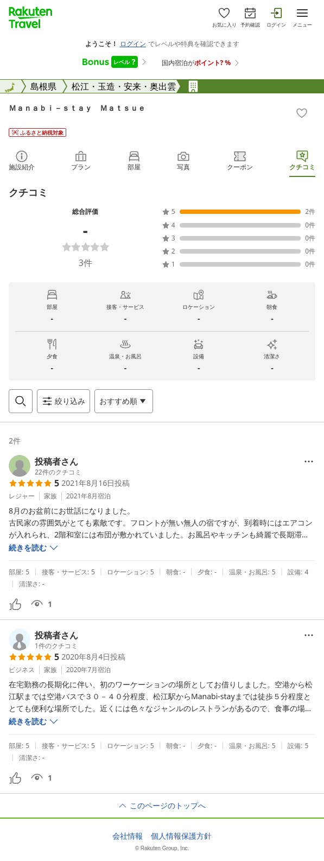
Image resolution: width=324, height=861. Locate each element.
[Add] (301, 113)
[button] (45, 466)
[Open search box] (21, 401)
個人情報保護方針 (181, 836)
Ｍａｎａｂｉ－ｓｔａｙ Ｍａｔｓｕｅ (77, 108)
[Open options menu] (123, 401)
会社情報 (127, 836)
